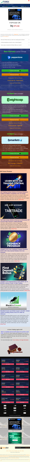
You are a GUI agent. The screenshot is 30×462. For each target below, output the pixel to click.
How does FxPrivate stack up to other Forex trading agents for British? (15, 39)
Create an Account (19, 71)
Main (4, 4)
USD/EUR (15, 6)
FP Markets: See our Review (15, 165)
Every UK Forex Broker (15, 87)
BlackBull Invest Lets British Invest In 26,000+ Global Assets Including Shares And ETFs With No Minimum (14, 312)
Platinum (4, 6)
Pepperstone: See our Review (15, 82)
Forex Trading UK (5, 36)
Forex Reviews (8, 4)
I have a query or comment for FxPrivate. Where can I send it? (15, 45)
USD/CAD (23, 6)
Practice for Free (18, 73)
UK (1, 4)
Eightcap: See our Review (15, 127)
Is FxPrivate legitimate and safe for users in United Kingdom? (15, 42)
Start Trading (8, 368)
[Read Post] (21, 199)
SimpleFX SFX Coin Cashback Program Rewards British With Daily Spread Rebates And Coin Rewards (14, 251)
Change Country (27, 447)
